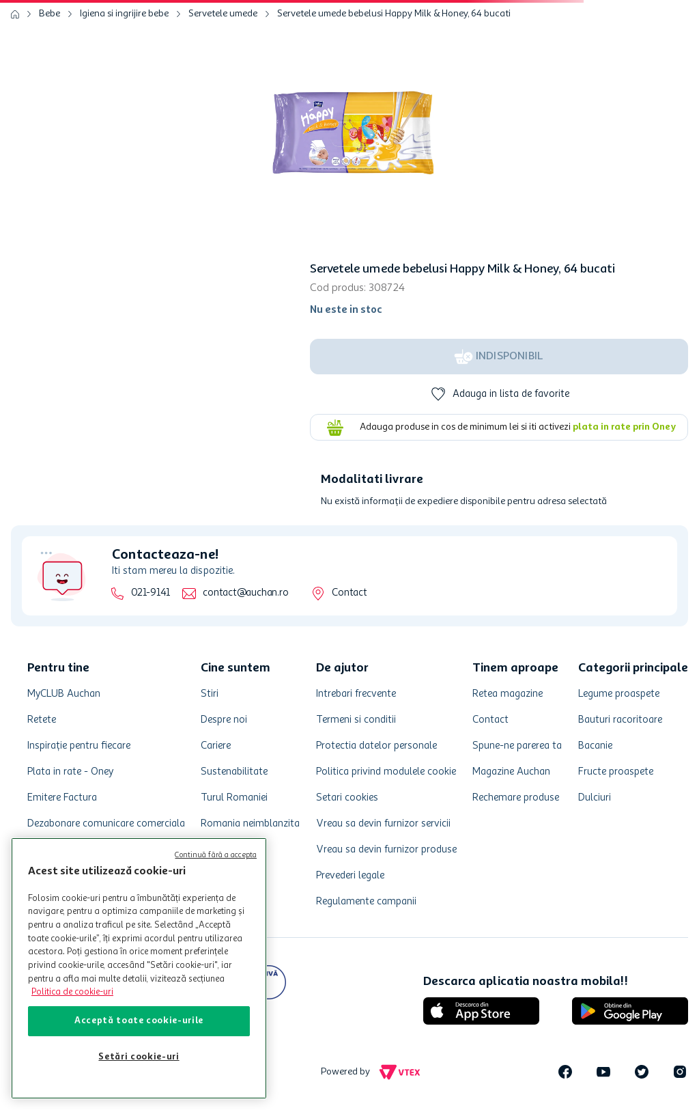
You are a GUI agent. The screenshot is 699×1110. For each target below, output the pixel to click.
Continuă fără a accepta (216, 855)
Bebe (49, 13)
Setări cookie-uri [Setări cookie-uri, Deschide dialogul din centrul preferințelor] (138, 1057)
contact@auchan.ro (245, 593)
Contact (349, 593)
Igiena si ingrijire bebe (124, 13)
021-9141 (150, 593)
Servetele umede (222, 13)
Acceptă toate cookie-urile (138, 1020)
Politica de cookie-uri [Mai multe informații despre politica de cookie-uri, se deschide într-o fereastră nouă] (72, 992)
